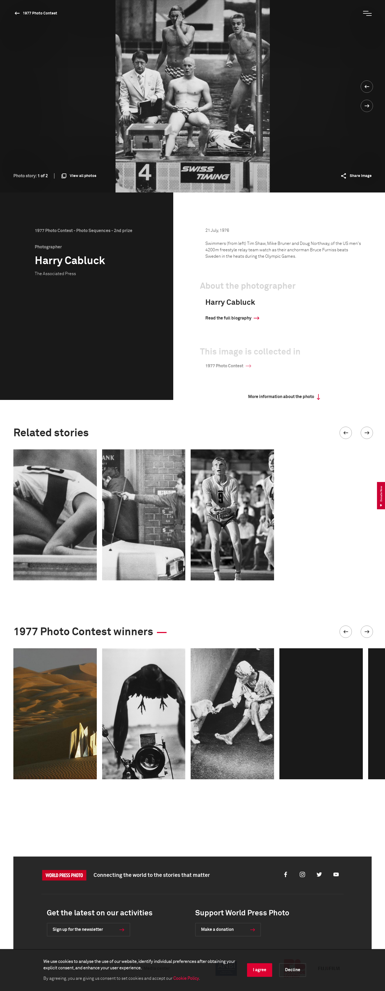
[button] (346, 433)
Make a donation (217, 929)
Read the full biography (228, 318)
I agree (259, 970)
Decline (292, 970)
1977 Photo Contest (40, 13)
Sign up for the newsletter (78, 929)
